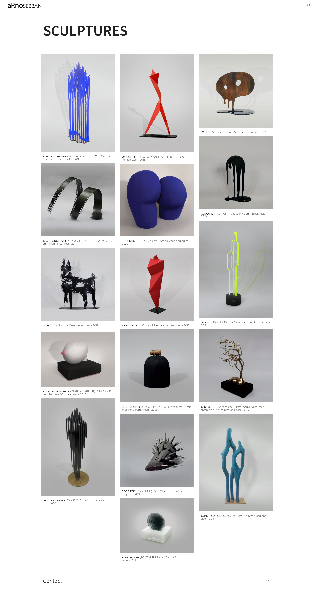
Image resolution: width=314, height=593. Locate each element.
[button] (309, 5)
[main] (157, 30)
